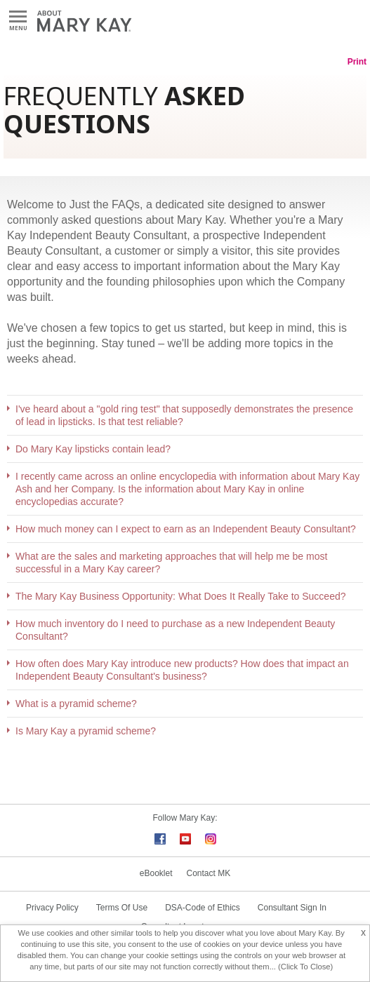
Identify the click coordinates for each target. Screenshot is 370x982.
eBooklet (156, 873)
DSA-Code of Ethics (202, 908)
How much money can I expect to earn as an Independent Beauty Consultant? (185, 528)
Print (357, 62)
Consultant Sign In (292, 908)
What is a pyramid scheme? (76, 703)
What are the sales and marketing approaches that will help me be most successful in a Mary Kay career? (171, 562)
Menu (18, 17)
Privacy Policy (52, 908)
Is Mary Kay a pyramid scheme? (85, 730)
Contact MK (209, 873)
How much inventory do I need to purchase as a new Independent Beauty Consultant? (175, 630)
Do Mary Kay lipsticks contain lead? (93, 449)
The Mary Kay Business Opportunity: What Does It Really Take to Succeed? (180, 596)
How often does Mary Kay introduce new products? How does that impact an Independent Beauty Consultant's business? (182, 670)
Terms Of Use (121, 908)
